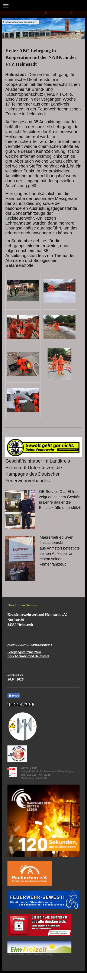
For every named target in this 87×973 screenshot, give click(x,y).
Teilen (13, 695)
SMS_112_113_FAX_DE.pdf (35, 774)
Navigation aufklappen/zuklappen (43, 5)
